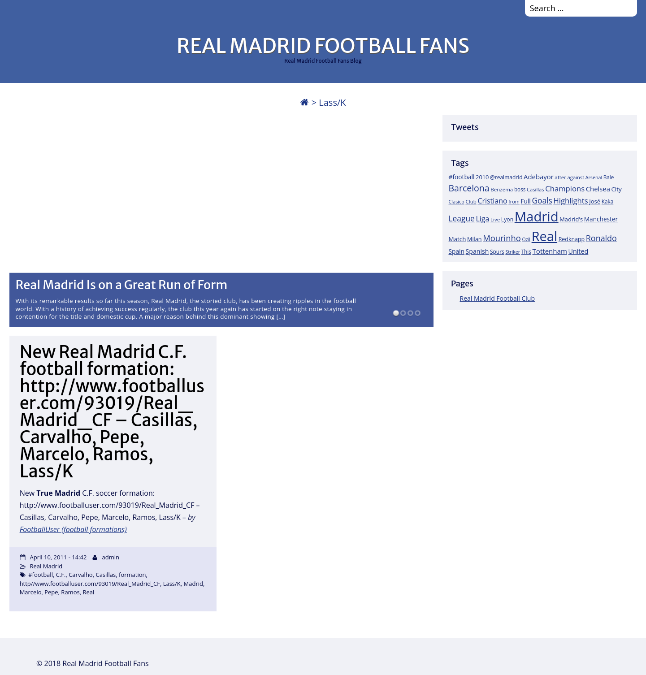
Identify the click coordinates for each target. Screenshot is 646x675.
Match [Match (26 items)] (457, 239)
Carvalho (81, 575)
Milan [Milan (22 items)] (474, 239)
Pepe (51, 592)
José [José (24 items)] (594, 201)
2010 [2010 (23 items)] (482, 177)
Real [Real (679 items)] (544, 236)
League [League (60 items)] (462, 218)
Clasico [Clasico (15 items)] (456, 201)
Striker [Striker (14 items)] (512, 252)
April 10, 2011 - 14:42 (58, 557)
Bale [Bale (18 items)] (608, 177)
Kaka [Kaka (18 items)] (607, 201)
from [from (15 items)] (514, 201)
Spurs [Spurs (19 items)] (497, 251)
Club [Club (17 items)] (470, 201)
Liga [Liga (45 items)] (483, 219)
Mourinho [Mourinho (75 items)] (502, 237)
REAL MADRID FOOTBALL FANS (323, 45)
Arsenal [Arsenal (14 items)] (593, 177)
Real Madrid (46, 566)
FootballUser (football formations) (73, 529)
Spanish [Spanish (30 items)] (477, 251)
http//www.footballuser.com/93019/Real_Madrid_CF (90, 584)
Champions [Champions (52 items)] (565, 188)
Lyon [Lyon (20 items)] (507, 219)
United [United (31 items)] (578, 251)
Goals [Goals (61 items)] (542, 200)
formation (132, 575)
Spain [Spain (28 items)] (457, 251)
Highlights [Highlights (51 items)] (570, 200)
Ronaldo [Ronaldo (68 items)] (601, 238)
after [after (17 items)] (560, 177)
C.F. (61, 575)
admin (110, 557)
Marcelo (31, 592)
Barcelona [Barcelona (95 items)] (469, 188)
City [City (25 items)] (616, 189)
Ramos (70, 592)
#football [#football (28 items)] (462, 177)
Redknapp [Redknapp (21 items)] (572, 239)
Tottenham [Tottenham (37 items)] (550, 251)
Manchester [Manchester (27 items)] (601, 219)
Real (88, 592)
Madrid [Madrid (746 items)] (537, 216)
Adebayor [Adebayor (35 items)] (539, 176)
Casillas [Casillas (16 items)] (535, 189)
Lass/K (172, 584)
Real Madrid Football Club (497, 298)
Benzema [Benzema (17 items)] (501, 189)
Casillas (105, 575)
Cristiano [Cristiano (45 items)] (492, 201)
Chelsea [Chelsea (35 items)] (598, 188)
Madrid (193, 584)
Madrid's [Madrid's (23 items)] (571, 219)
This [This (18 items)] (526, 251)
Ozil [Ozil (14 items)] (526, 239)
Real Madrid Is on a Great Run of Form (121, 284)
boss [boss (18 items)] (520, 189)
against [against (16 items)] (576, 177)
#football (40, 575)
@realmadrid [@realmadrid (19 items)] (506, 177)
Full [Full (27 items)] (526, 201)
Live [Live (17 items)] (495, 219)
